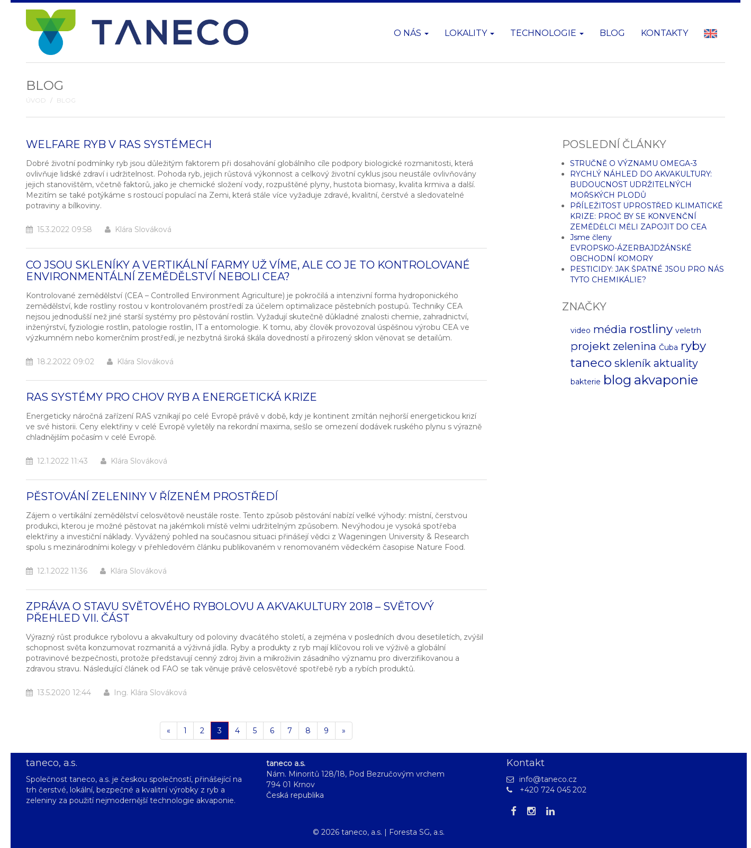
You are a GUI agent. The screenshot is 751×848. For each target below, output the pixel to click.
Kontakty (664, 33)
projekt (590, 346)
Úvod (36, 100)
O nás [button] (411, 33)
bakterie (586, 381)
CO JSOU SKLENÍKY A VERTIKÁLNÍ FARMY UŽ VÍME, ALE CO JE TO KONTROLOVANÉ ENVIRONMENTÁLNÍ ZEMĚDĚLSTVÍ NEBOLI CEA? (248, 271)
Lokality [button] (469, 33)
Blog (612, 33)
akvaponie (666, 380)
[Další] (343, 731)
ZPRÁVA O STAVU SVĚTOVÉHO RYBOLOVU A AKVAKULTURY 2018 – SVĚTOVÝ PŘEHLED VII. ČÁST (230, 612)
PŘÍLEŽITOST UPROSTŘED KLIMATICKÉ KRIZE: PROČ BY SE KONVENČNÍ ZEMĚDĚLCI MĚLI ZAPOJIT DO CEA (646, 216)
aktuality (676, 363)
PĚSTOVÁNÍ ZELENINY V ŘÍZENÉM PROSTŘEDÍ (152, 496)
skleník (632, 363)
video (581, 330)
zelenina (634, 346)
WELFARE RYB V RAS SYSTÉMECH (119, 144)
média (610, 329)
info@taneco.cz (548, 779)
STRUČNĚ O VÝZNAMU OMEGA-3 (633, 163)
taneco (591, 362)
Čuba (668, 347)
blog (617, 380)
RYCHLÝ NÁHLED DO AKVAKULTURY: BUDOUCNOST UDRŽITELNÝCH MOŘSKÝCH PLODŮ (641, 184)
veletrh (688, 330)
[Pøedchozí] (168, 731)
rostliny (651, 328)
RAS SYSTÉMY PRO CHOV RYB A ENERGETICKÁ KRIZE (171, 397)
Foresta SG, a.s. (417, 832)
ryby (693, 345)
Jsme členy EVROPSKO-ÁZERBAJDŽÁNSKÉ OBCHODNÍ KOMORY (631, 248)
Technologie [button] (547, 33)
